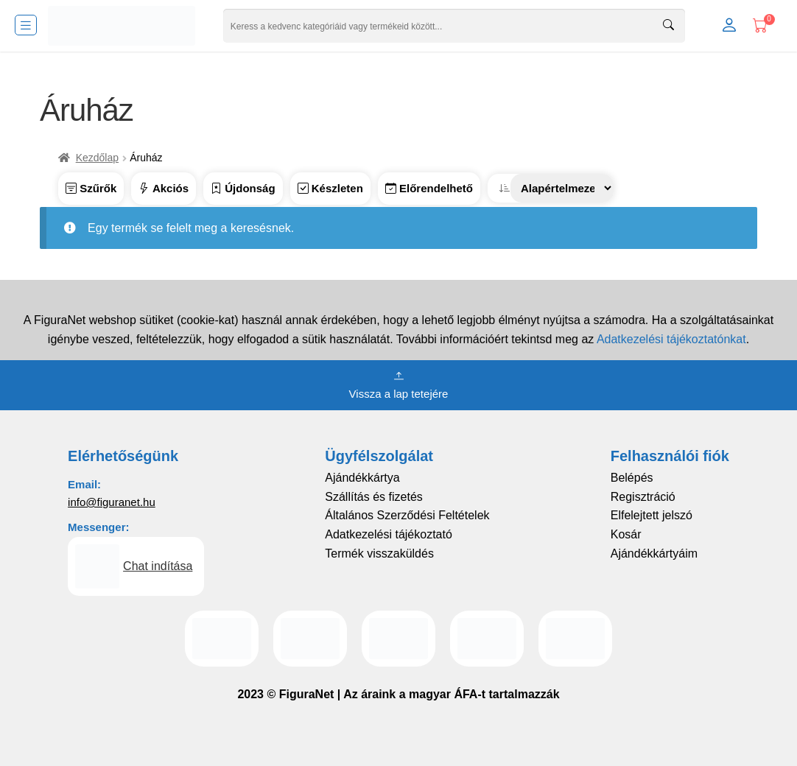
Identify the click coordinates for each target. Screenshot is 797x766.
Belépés (632, 477)
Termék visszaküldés (379, 553)
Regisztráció (643, 497)
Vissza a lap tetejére (399, 384)
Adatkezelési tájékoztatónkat (671, 339)
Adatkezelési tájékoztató (388, 534)
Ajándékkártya (362, 477)
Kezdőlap (97, 158)
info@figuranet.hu (111, 502)
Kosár (626, 534)
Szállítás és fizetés (374, 497)
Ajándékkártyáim (654, 553)
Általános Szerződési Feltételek (407, 515)
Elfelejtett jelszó (651, 515)
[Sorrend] (562, 188)
